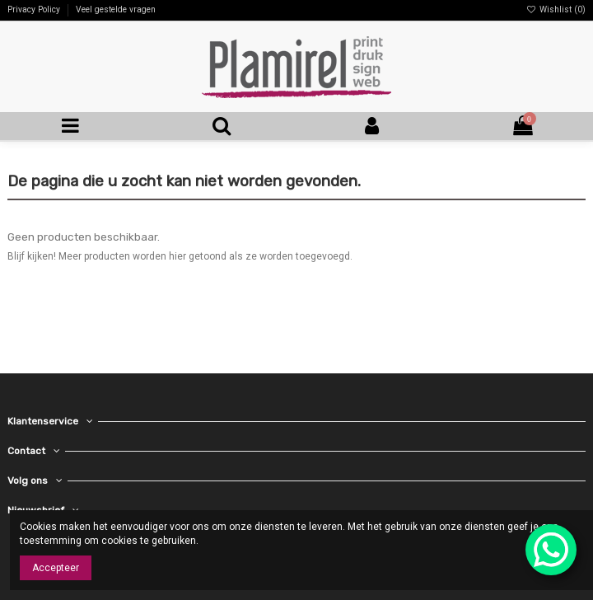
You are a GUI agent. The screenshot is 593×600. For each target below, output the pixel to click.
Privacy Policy (35, 9)
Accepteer (55, 568)
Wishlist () (556, 9)
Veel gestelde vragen (116, 9)
